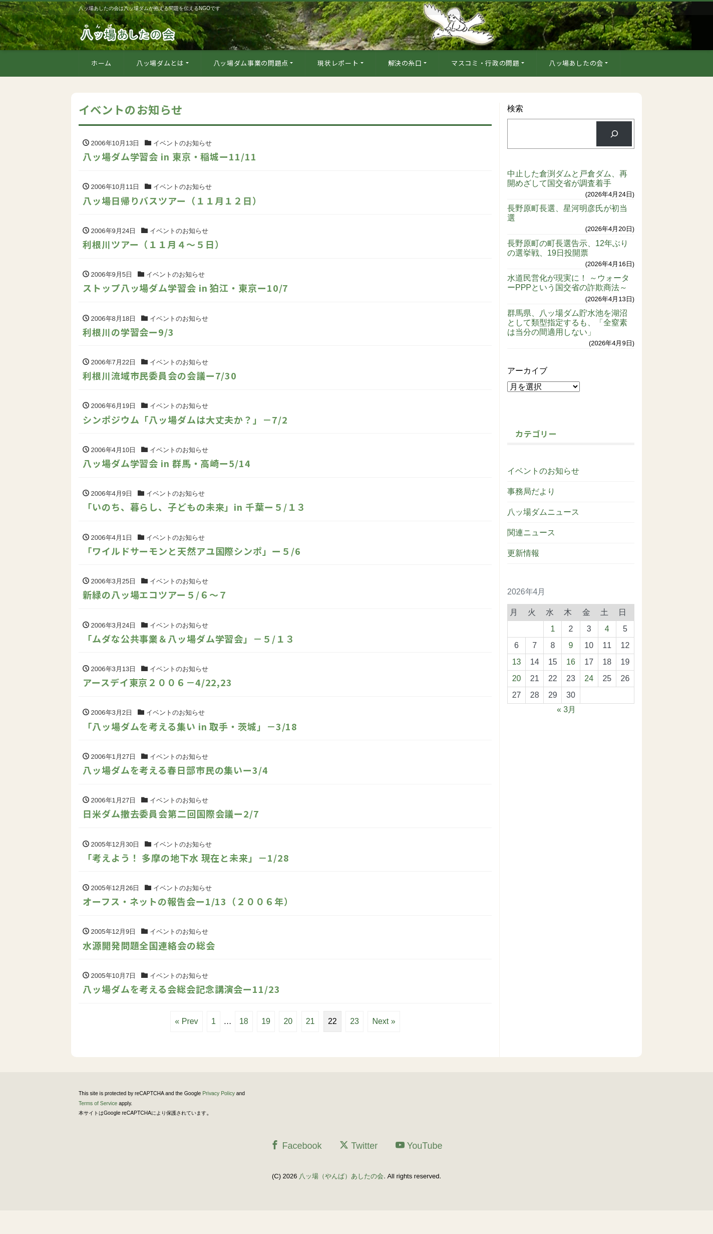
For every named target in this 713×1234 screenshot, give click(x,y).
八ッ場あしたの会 (576, 63)
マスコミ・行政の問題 (485, 63)
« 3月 (566, 709)
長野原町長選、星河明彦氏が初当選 (567, 213)
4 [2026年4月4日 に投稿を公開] (607, 629)
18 (243, 1045)
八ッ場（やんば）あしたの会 (341, 1200)
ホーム (101, 63)
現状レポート (338, 63)
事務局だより (531, 491)
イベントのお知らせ (543, 471)
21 (310, 1045)
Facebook (295, 1169)
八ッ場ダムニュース (543, 512)
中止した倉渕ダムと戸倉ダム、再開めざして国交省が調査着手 (567, 178)
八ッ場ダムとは (160, 63)
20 (287, 1045)
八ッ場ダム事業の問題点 (250, 63)
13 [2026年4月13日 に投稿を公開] (516, 662)
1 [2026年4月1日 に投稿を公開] (552, 629)
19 (265, 1045)
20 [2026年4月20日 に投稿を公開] (516, 678)
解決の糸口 (405, 63)
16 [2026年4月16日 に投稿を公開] (570, 662)
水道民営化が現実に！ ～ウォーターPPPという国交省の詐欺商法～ (568, 283)
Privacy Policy (218, 1117)
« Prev (186, 1045)
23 (354, 1045)
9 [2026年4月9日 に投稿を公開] (571, 645)
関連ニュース (531, 532)
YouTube (419, 1169)
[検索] (614, 133)
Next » (383, 1045)
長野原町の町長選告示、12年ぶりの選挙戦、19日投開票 (567, 248)
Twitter (358, 1169)
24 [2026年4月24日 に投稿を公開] (588, 678)
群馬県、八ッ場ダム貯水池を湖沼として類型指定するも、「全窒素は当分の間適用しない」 (567, 322)
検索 (515, 108)
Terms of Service (98, 1127)
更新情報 (523, 553)
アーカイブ (527, 370)
